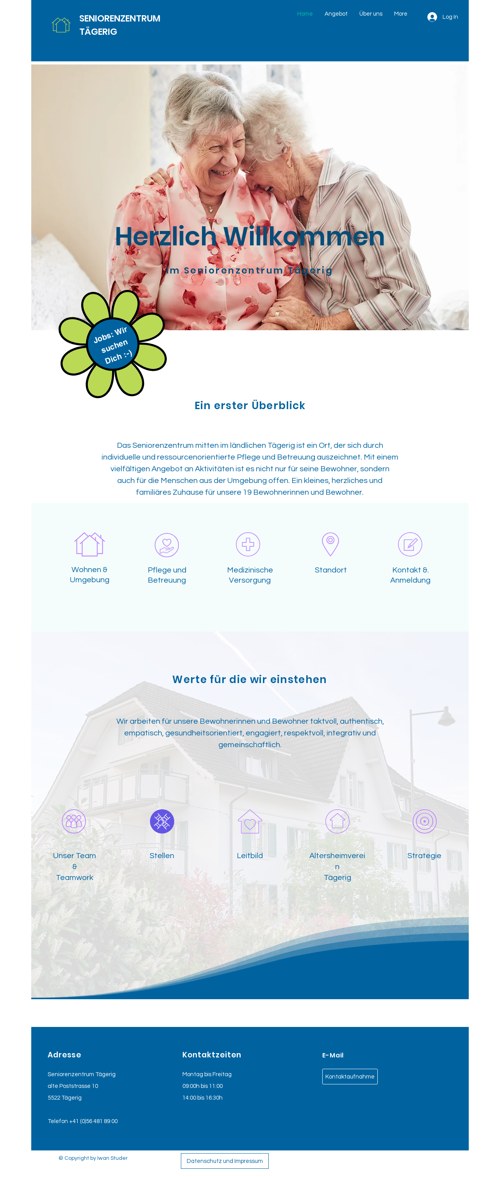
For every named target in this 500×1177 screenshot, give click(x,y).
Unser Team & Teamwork (74, 867)
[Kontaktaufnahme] (350, 1076)
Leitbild (250, 856)
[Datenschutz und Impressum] (225, 1161)
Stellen (162, 856)
